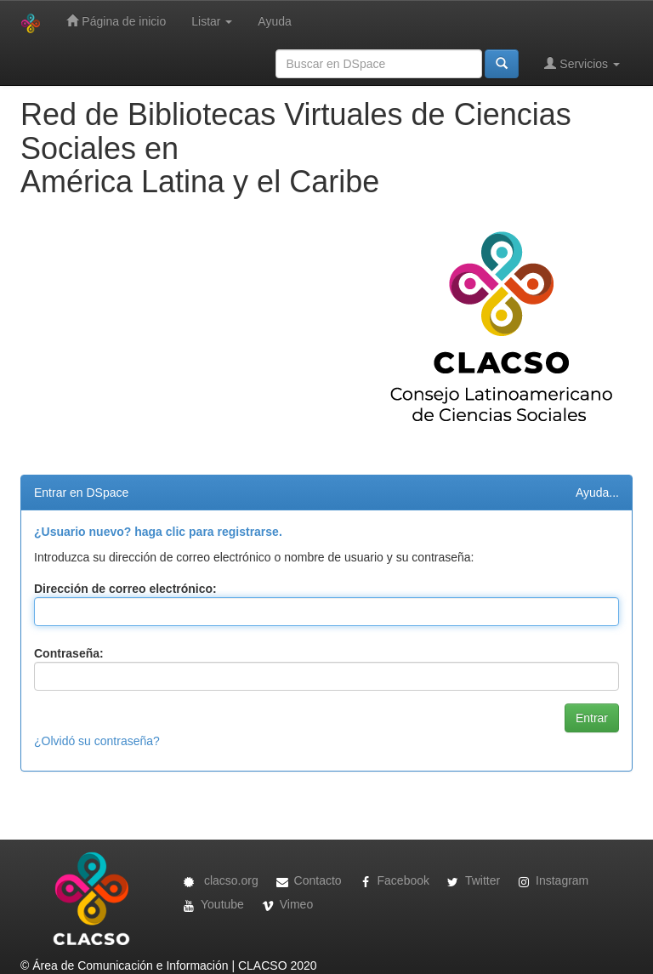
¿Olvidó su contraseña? (97, 741)
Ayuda (274, 21)
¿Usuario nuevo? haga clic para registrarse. (158, 531)
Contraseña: (69, 653)
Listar (211, 21)
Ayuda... (597, 492)
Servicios (582, 63)
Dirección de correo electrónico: (125, 588)
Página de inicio (116, 21)
